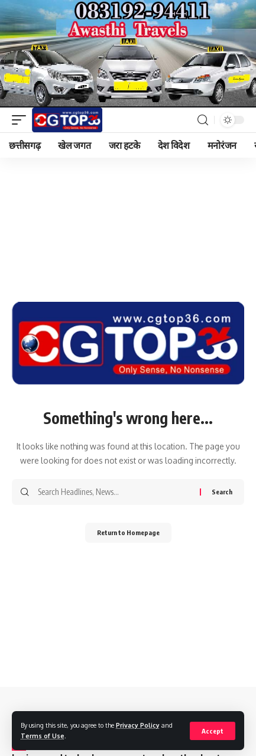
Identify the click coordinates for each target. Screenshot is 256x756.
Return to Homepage (128, 532)
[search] (203, 120)
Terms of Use (42, 735)
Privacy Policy (138, 725)
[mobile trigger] (22, 119)
